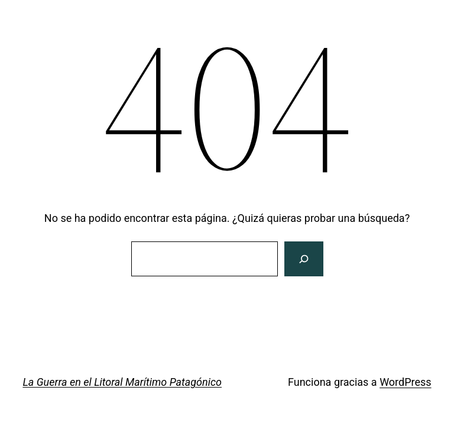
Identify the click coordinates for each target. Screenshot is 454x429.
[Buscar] (303, 258)
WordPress (405, 382)
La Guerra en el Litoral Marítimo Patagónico (122, 382)
